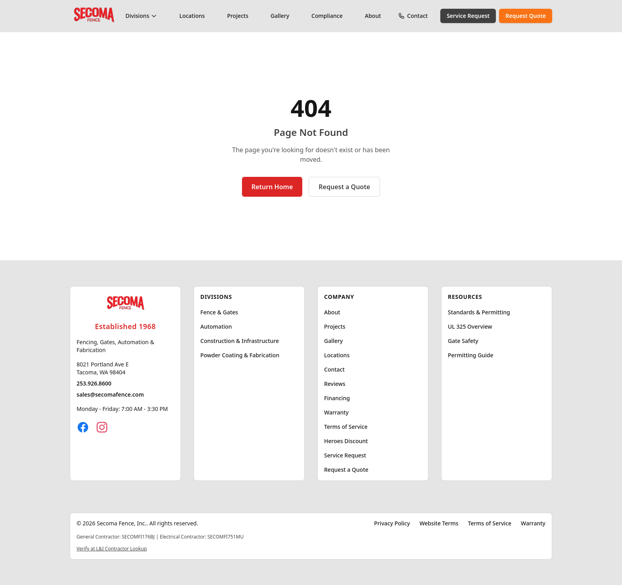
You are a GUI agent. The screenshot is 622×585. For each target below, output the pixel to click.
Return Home (272, 186)
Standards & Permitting (479, 312)
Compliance (327, 15)
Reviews (335, 383)
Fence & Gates (219, 312)
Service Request (468, 15)
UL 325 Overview (470, 326)
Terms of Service (345, 426)
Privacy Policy (392, 523)
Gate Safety (463, 341)
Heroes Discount (346, 441)
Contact (417, 15)
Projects (237, 15)
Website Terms (438, 523)
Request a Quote (344, 186)
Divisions (141, 15)
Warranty (336, 412)
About (373, 15)
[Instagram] (102, 427)
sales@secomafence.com (110, 394)
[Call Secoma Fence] (401, 16)
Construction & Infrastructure (239, 341)
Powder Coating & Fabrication (239, 355)
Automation (216, 326)
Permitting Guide (470, 355)
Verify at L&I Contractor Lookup (112, 548)
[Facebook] (83, 427)
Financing (337, 398)
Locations (192, 15)
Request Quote (525, 15)
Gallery (280, 15)
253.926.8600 (94, 383)
